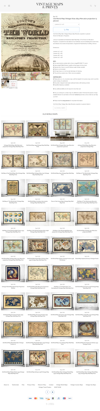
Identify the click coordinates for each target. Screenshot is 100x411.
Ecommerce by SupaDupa (51, 404)
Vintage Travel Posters (45, 387)
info (63, 88)
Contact (51, 384)
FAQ (23, 384)
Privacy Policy (31, 384)
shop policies (66, 100)
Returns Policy (42, 384)
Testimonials (15, 384)
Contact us (77, 94)
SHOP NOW (57, 387)
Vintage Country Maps (76, 384)
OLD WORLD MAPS (59, 108)
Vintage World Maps (61, 384)
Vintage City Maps (91, 384)
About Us (6, 384)
